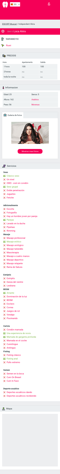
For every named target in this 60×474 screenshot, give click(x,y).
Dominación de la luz (17, 296)
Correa (10, 307)
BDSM (10, 300)
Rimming (11, 230)
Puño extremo (13, 362)
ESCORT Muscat (9, 24)
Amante (10, 293)
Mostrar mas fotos (30, 151)
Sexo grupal (12, 186)
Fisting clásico (14, 355)
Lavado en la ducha (16, 223)
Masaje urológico (15, 245)
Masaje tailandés (15, 249)
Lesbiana (11, 285)
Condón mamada (15, 329)
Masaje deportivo (15, 259)
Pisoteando (12, 318)
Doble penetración (15, 190)
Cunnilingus (12, 344)
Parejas (10, 220)
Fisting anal (12, 358)
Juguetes (11, 194)
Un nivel (10, 179)
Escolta (10, 209)
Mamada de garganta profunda (21, 337)
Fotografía (12, 212)
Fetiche (10, 197)
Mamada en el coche (17, 340)
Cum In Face (13, 381)
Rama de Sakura (14, 267)
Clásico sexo (13, 176)
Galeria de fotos (13, 115)
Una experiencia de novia (19, 333)
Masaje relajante (15, 263)
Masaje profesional (16, 238)
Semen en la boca (15, 373)
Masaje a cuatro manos (18, 256)
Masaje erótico (14, 241)
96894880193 (12, 39)
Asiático (35, 99)
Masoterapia (13, 252)
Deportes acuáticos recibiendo (21, 396)
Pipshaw (11, 227)
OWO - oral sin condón (17, 183)
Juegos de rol (13, 311)
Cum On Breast (14, 377)
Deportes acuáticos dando (19, 392)
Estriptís (11, 278)
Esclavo (10, 303)
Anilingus (11, 347)
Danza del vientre (15, 282)
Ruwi (6, 45)
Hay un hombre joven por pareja (22, 216)
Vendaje (10, 314)
